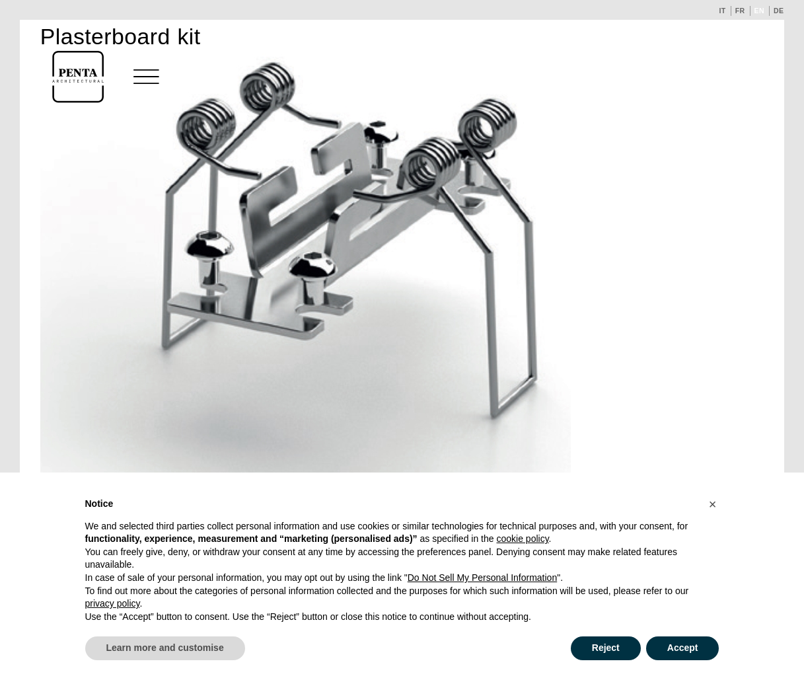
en (759, 11)
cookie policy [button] (522, 538)
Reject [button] (606, 647)
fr (740, 11)
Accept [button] (682, 647)
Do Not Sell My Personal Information (482, 577)
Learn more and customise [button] (165, 647)
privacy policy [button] (112, 603)
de (779, 11)
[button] (712, 504)
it (722, 11)
